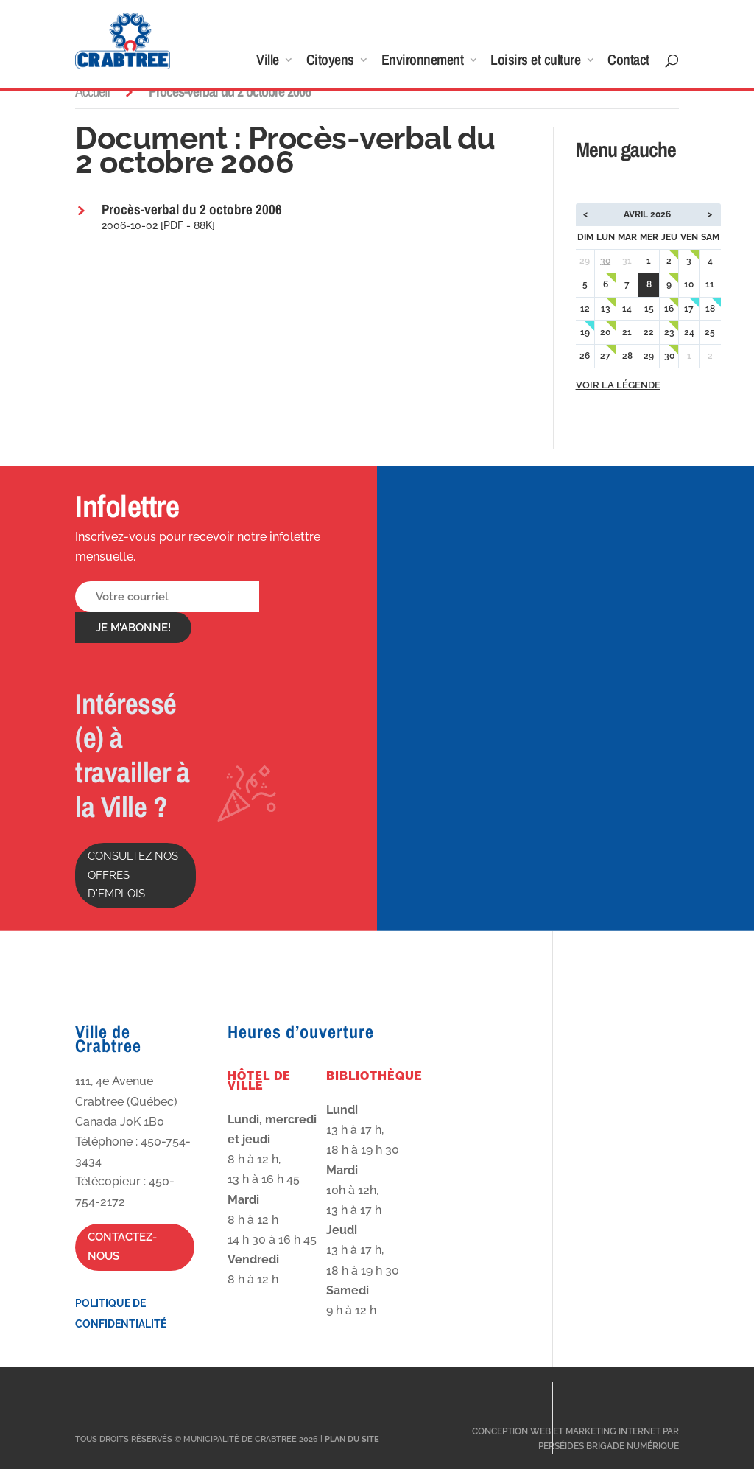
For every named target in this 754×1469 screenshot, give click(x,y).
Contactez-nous (122, 1246)
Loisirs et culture (535, 62)
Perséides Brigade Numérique (608, 1446)
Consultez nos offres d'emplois (133, 874)
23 (669, 332)
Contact (628, 62)
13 (605, 309)
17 (689, 309)
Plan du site (352, 1439)
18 (710, 309)
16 (669, 309)
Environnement (422, 62)
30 (605, 261)
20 (605, 332)
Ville (267, 62)
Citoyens (330, 62)
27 (605, 356)
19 (585, 332)
